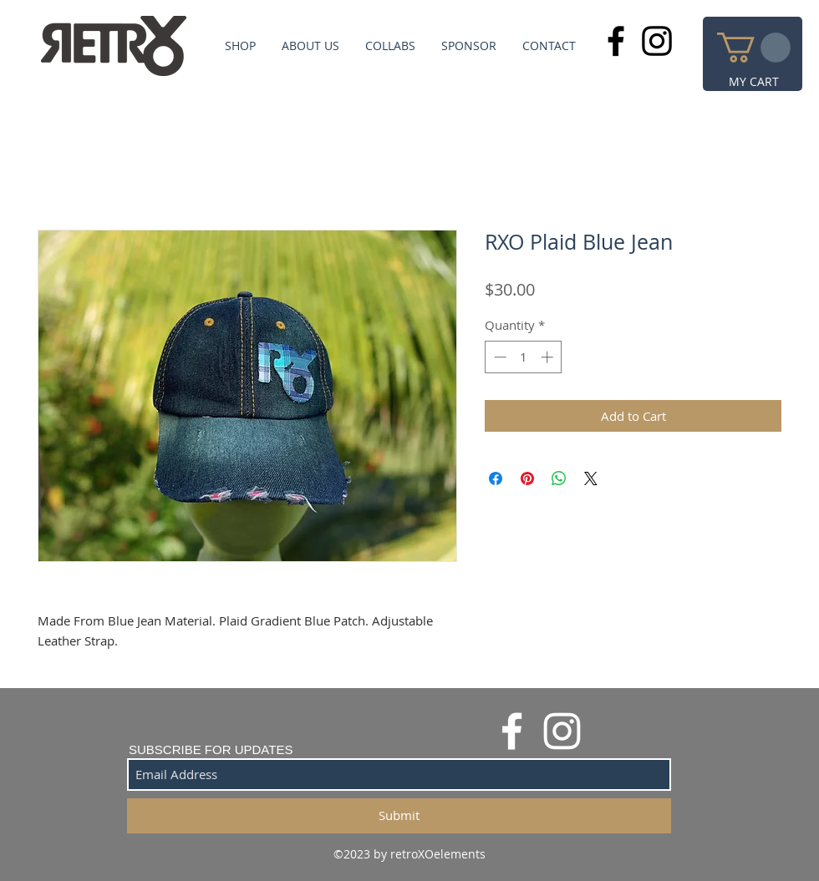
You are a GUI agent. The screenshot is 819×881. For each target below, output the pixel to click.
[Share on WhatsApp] (559, 478)
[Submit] (399, 815)
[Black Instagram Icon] (657, 41)
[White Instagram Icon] (562, 731)
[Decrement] (498, 357)
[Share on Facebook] (496, 478)
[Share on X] (591, 478)
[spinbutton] (523, 357)
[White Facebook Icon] (512, 731)
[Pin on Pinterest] (527, 478)
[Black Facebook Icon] (616, 41)
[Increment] (548, 357)
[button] (754, 48)
